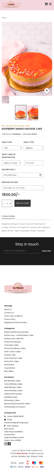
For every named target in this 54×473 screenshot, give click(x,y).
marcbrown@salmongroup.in (16, 422)
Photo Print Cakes (11, 361)
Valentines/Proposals (13, 394)
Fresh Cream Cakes (12, 351)
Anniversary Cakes (12, 400)
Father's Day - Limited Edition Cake (18, 335)
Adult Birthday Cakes (13, 387)
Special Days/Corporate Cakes (17, 403)
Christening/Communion (14, 407)
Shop (4, 17)
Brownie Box (9, 364)
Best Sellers (9, 371)
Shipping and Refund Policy (15, 322)
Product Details (8, 216)
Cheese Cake (10, 355)
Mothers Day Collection (14, 338)
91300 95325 (18, 416)
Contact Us (9, 312)
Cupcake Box (9, 368)
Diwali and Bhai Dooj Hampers (16, 332)
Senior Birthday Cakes (13, 390)
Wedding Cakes (10, 397)
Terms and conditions (13, 316)
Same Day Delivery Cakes (15, 348)
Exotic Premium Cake (13, 358)
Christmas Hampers (12, 342)
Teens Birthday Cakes (13, 384)
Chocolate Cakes (11, 345)
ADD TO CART (22, 203)
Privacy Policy (10, 319)
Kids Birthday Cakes (12, 381)
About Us (8, 309)
